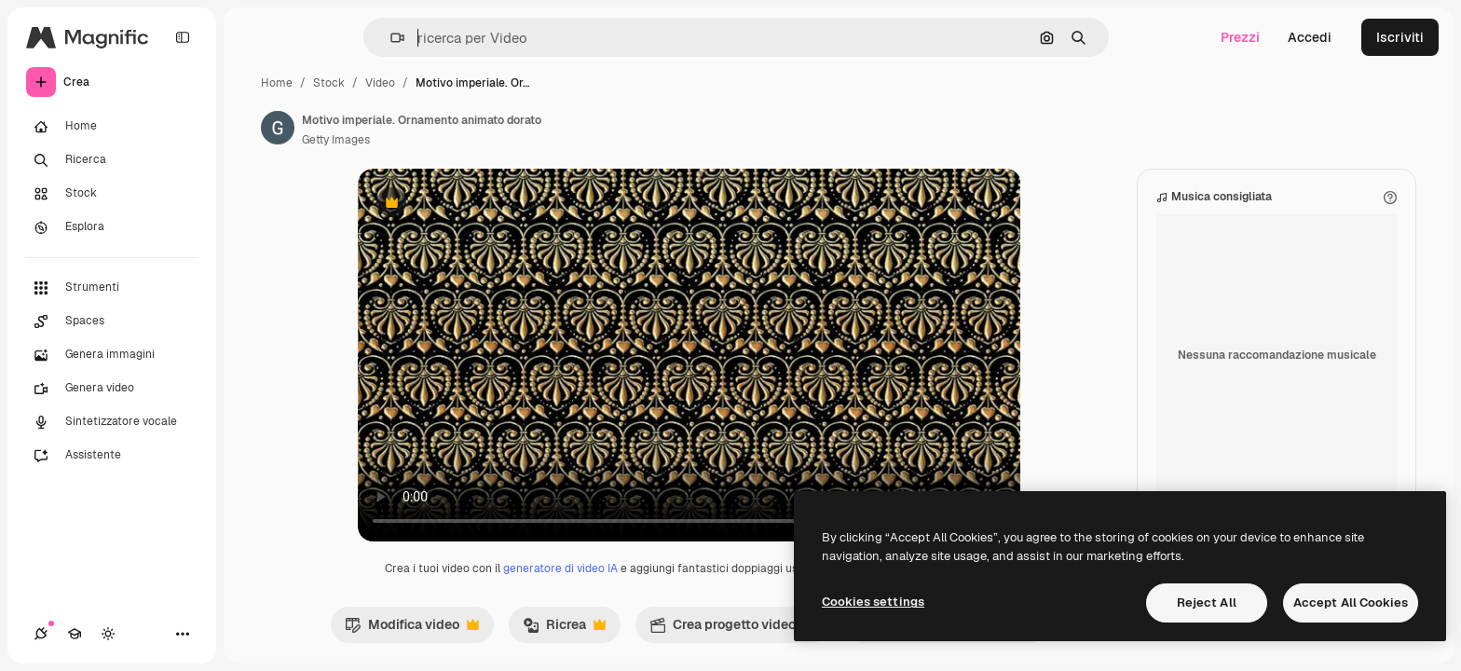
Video (380, 82)
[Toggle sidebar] (183, 37)
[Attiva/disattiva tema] (108, 634)
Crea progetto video (732, 629)
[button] (390, 38)
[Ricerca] (112, 160)
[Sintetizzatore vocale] (112, 422)
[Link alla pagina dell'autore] (277, 127)
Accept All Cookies (1350, 602)
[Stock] (112, 194)
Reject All (1206, 602)
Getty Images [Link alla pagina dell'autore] (336, 139)
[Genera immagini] (112, 355)
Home (277, 82)
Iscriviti (1400, 37)
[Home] (112, 127)
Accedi (1309, 37)
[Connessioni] (41, 634)
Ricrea (564, 629)
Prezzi (1240, 37)
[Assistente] (112, 456)
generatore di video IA (560, 568)
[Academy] (74, 634)
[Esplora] (112, 227)
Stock (329, 82)
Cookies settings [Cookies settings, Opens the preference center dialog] (873, 601)
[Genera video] (112, 389)
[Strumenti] (112, 288)
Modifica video (412, 629)
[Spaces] (112, 321)
